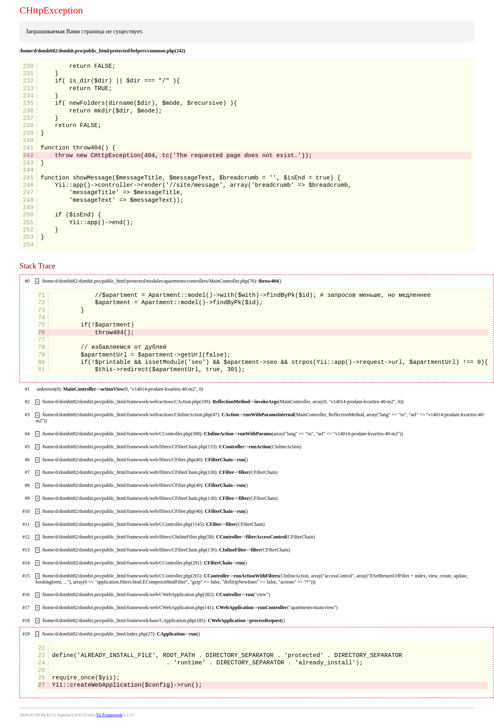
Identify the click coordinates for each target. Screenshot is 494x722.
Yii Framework (109, 715)
